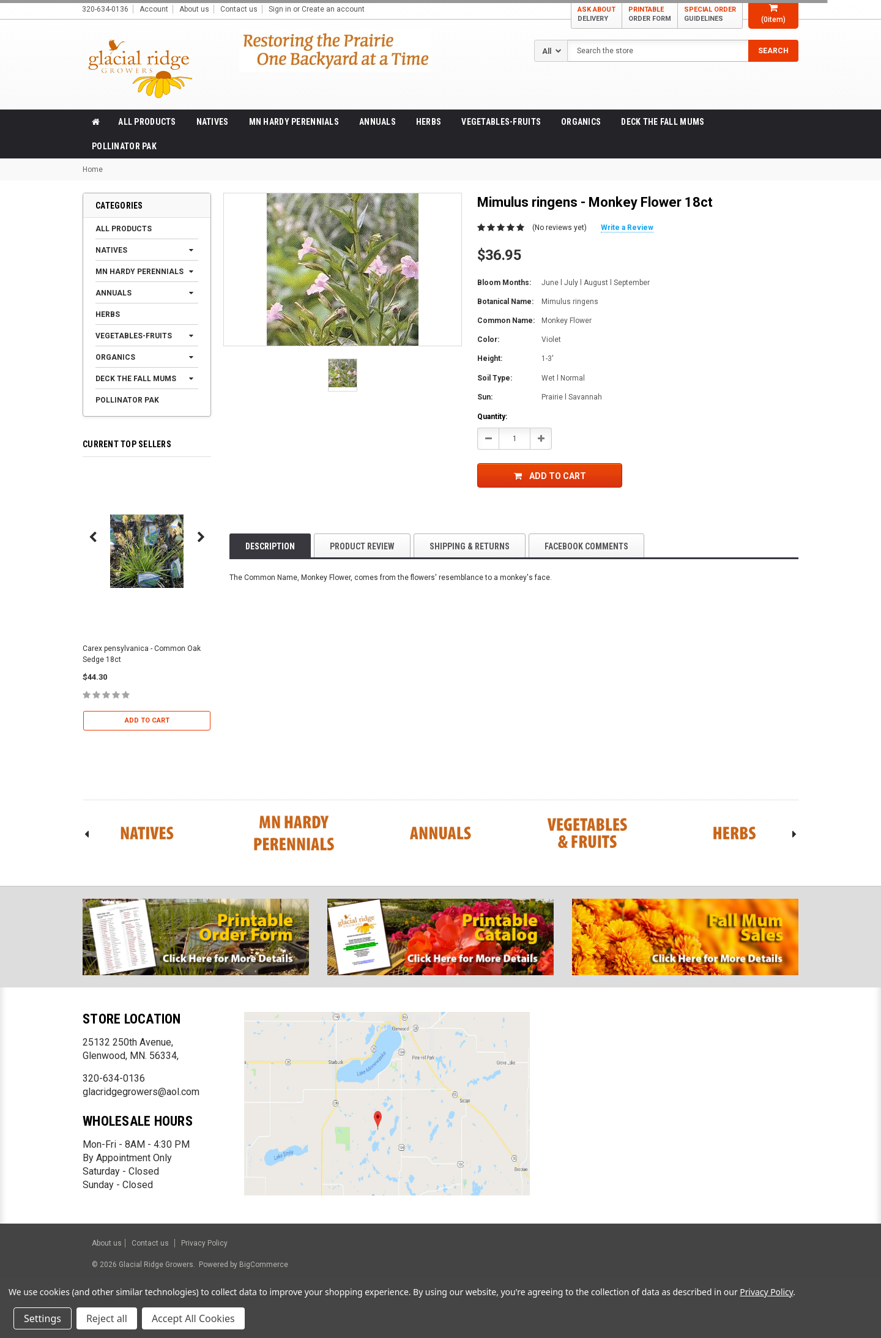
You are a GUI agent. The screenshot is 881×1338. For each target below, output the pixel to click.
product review (362, 546)
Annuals (377, 122)
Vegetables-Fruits (501, 122)
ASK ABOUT (596, 14)
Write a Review (627, 227)
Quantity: (492, 416)
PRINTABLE (649, 14)
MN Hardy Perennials (294, 122)
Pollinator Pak (124, 146)
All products (147, 122)
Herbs (428, 122)
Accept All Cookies (193, 1318)
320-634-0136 (114, 1078)
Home (93, 169)
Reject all (106, 1318)
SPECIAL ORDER (710, 14)
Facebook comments (586, 546)
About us (194, 9)
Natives (212, 122)
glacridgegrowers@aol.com (141, 1092)
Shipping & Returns (469, 546)
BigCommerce (262, 1264)
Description (270, 546)
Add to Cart (147, 720)
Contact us (239, 9)
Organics (581, 122)
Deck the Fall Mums (662, 122)
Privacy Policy (204, 1243)
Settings (42, 1318)
